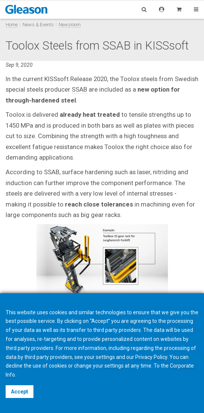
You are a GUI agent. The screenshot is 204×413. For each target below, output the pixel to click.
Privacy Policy (151, 357)
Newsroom (70, 24)
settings (114, 366)
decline (14, 366)
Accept (19, 392)
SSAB (79, 89)
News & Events (38, 24)
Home (12, 24)
